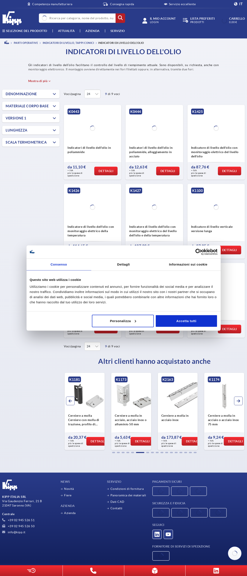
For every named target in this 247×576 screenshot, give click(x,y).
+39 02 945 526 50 (18, 526)
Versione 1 (16, 118)
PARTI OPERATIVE (25, 42)
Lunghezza (16, 130)
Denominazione (21, 94)
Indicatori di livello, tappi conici (68, 42)
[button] (113, 452)
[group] (85, 411)
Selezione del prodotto (24, 30)
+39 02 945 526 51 (18, 520)
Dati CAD (117, 501)
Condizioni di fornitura (127, 489)
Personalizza (123, 321)
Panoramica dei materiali (128, 495)
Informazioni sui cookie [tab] (188, 264)
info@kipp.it (13, 532)
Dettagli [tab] (123, 264)
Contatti (116, 508)
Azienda (92, 30)
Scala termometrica (26, 142)
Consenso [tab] (58, 264)
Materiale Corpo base (27, 106)
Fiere (68, 495)
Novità (69, 489)
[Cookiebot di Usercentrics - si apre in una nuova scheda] (198, 252)
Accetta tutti (186, 321)
